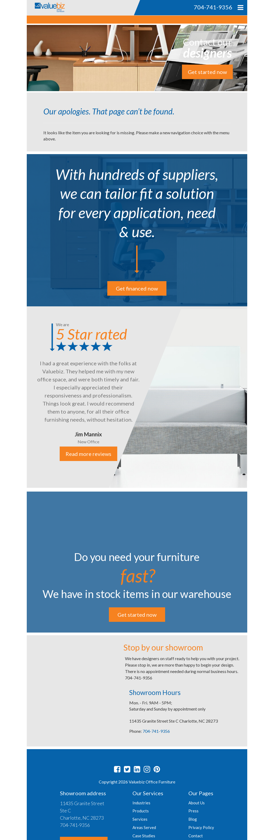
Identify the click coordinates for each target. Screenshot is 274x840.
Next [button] (251, 397)
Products (140, 810)
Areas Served (144, 827)
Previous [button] (22, 397)
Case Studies (143, 835)
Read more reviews (88, 454)
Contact (195, 835)
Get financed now (137, 288)
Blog (192, 819)
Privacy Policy (201, 827)
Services (139, 819)
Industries (141, 802)
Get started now (207, 72)
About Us (196, 802)
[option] (137, 397)
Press (193, 810)
